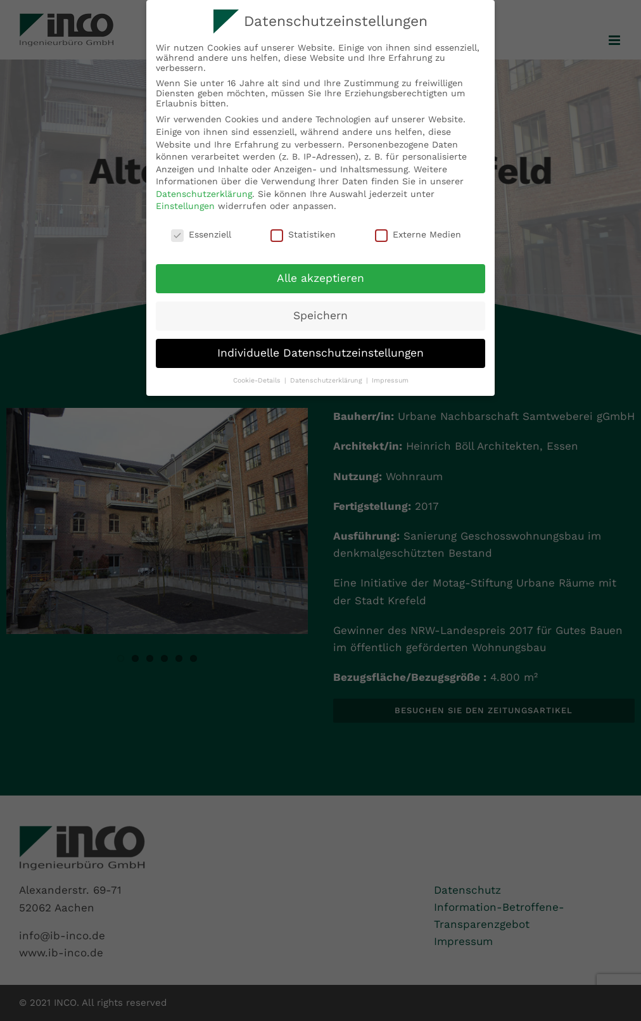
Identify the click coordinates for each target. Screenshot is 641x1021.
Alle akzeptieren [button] (320, 278)
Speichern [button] (320, 315)
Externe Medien (418, 234)
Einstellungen (185, 206)
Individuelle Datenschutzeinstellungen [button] (320, 352)
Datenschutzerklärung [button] (327, 380)
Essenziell (201, 234)
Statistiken (303, 234)
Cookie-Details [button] (258, 380)
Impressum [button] (390, 380)
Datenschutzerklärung (204, 194)
